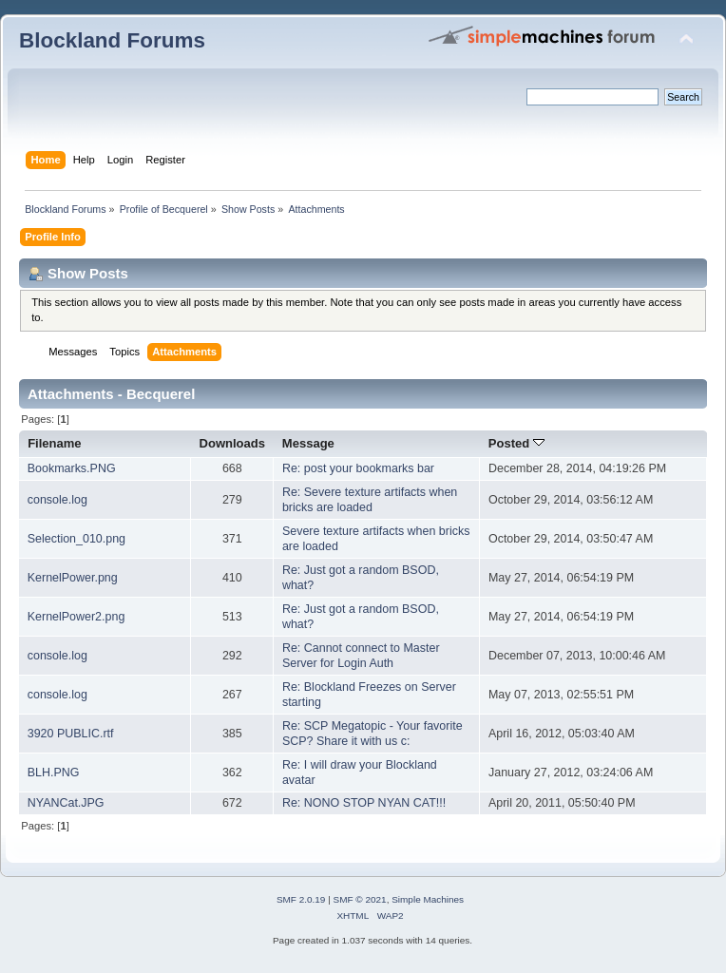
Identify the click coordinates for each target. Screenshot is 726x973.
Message (308, 443)
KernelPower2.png (76, 616)
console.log (57, 499)
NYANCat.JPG (66, 803)
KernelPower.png (73, 577)
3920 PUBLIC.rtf (71, 733)
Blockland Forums (112, 40)
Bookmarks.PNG (72, 468)
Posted (516, 443)
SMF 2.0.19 (301, 899)
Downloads (233, 443)
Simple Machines (428, 899)
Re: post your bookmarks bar (358, 468)
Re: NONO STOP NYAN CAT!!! (364, 803)
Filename (55, 443)
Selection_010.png (76, 538)
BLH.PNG (54, 772)
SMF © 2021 (360, 899)
